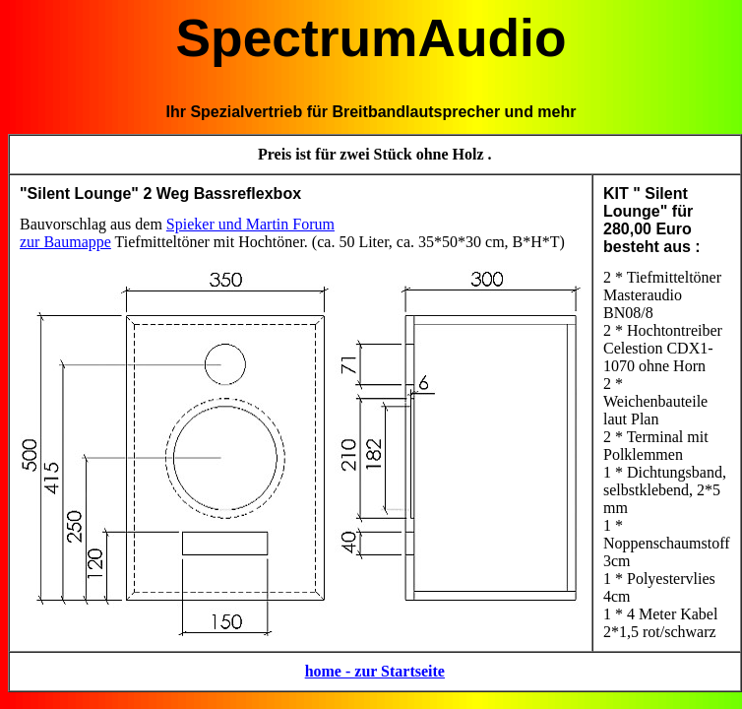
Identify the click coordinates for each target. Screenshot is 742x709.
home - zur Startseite (375, 671)
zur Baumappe (65, 241)
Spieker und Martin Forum (250, 224)
